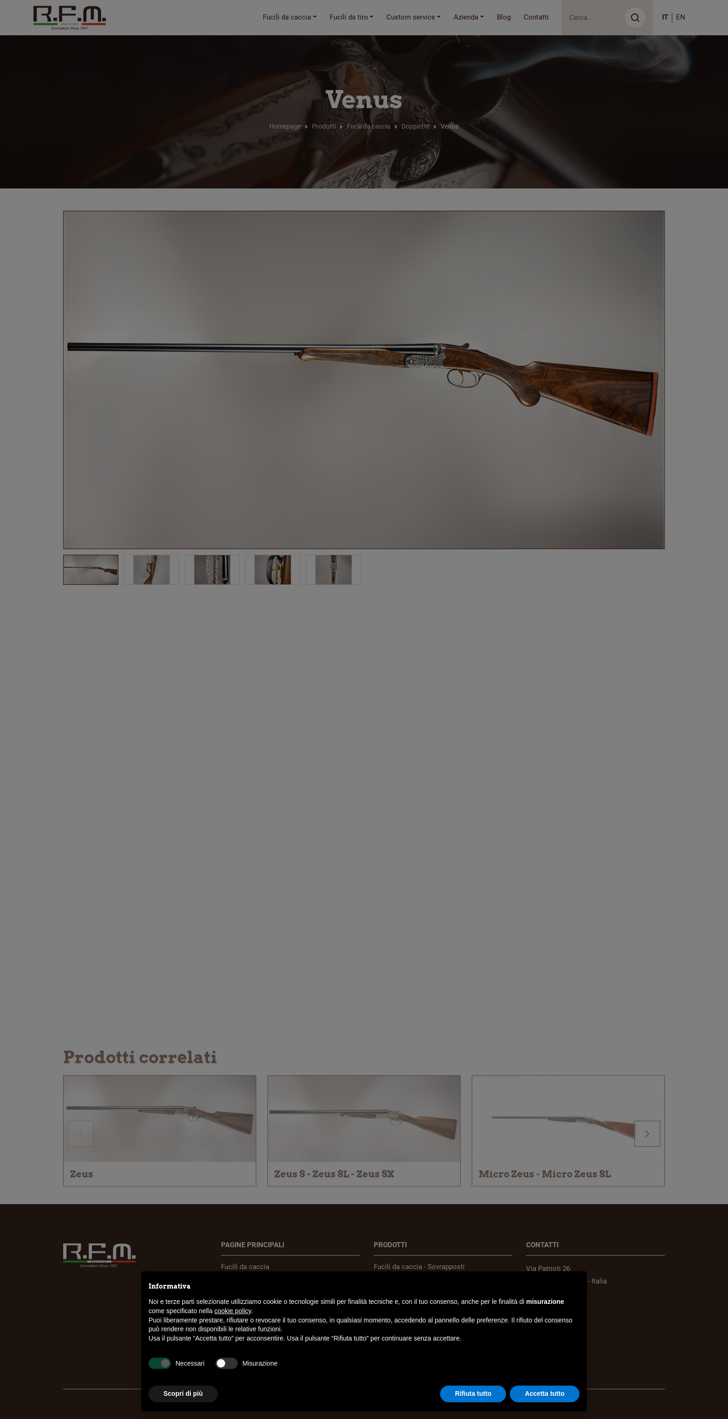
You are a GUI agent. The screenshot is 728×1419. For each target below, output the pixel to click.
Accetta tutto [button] (545, 1393)
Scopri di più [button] (183, 1393)
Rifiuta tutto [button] (473, 1393)
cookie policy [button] (232, 1311)
